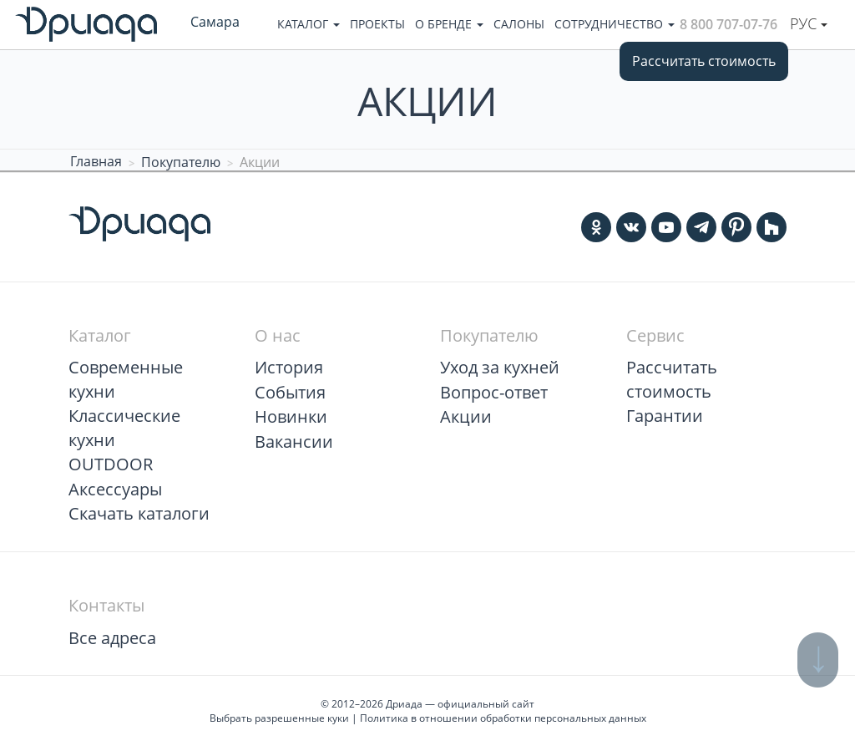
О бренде (449, 24)
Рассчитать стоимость (704, 61)
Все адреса (112, 638)
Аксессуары (115, 489)
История (289, 367)
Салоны (518, 24)
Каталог (308, 24)
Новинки (291, 416)
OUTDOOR (110, 464)
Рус (808, 23)
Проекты (377, 24)
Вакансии (294, 441)
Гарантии (664, 415)
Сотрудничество (614, 24)
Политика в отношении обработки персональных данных (503, 718)
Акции (466, 416)
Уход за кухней (499, 367)
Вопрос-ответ (494, 392)
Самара (215, 22)
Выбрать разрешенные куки (279, 718)
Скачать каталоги (139, 513)
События (290, 392)
